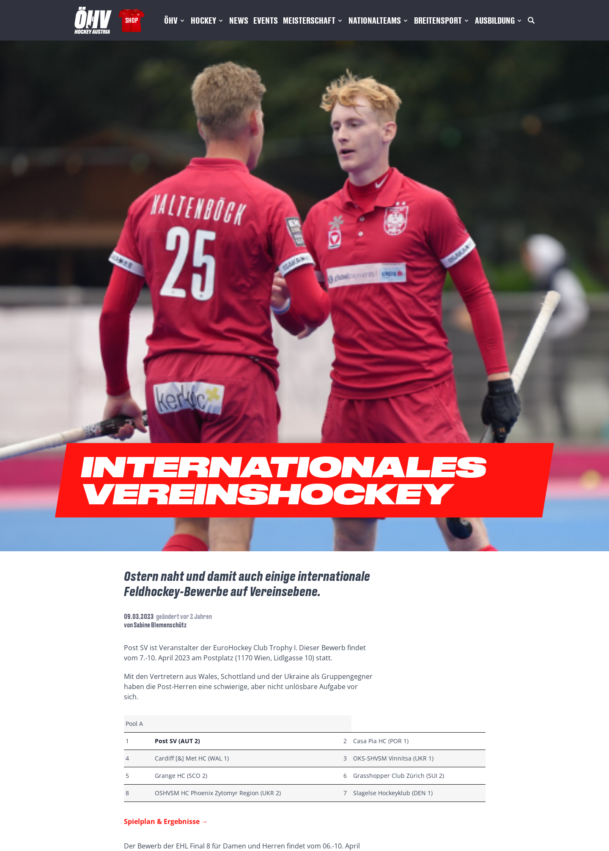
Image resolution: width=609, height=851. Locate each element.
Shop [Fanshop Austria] (131, 20)
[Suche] (531, 20)
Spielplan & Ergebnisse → (166, 821)
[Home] (93, 20)
